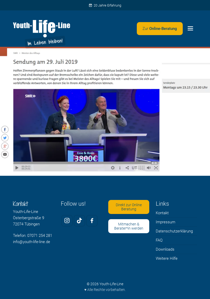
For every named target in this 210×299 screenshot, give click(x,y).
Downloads (165, 249)
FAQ (159, 240)
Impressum (165, 222)
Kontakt (162, 213)
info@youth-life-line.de (31, 241)
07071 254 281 (39, 235)
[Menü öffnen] (190, 28)
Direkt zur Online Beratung (129, 207)
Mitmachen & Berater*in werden (128, 226)
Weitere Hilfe (167, 258)
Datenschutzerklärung (174, 231)
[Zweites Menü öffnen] (160, 28)
